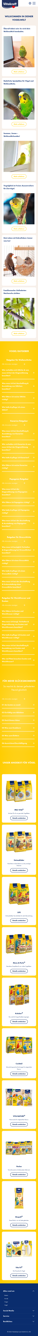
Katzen (6, 1295)
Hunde (6, 1298)
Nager (6, 1302)
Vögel (6, 1305)
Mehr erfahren (19, 72)
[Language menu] (30, 3)
